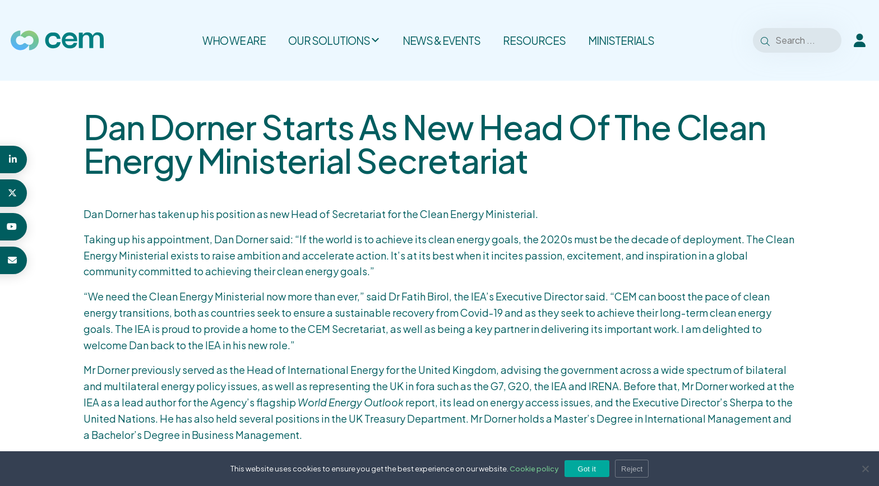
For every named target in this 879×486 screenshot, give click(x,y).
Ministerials (621, 40)
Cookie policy (534, 468)
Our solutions (334, 40)
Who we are (234, 40)
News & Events (441, 40)
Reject (631, 469)
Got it (587, 469)
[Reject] (865, 468)
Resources (534, 40)
